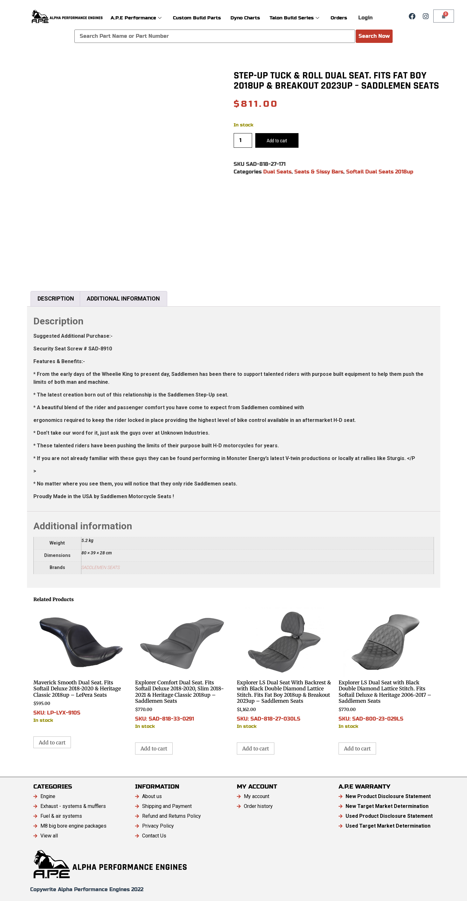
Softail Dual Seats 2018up (379, 172)
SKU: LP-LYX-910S (81, 665)
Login (365, 18)
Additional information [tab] (123, 298)
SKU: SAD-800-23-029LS (386, 668)
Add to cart (277, 140)
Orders (339, 17)
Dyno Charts (245, 17)
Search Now (374, 36)
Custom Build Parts (197, 17)
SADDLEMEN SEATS (100, 567)
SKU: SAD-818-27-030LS (284, 668)
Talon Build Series (294, 17)
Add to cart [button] (52, 742)
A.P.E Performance (136, 17)
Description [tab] (56, 298)
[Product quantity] (243, 140)
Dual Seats (277, 172)
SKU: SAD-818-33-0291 (182, 668)
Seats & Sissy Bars (318, 172)
